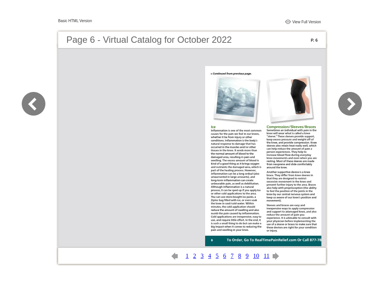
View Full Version (306, 22)
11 (266, 256)
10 (256, 256)
